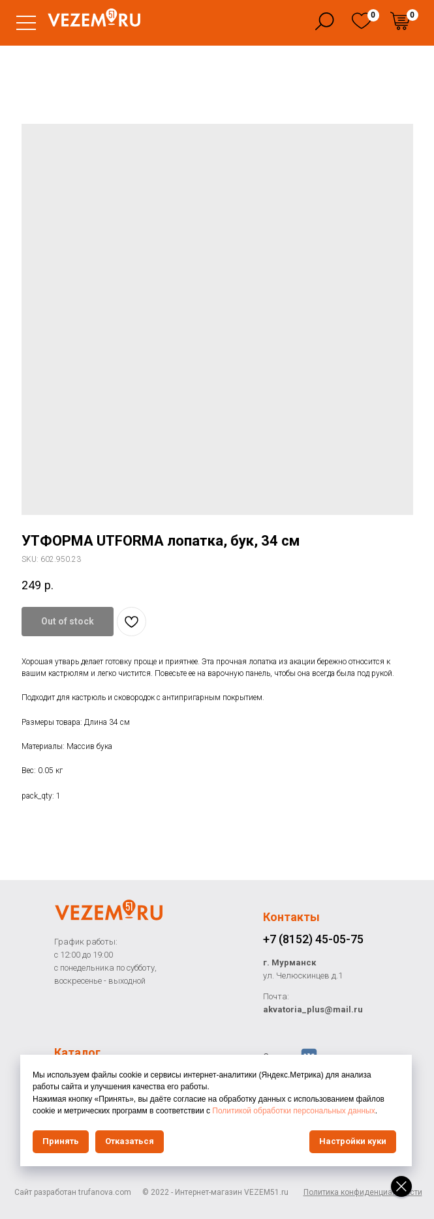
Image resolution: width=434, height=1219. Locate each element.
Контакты (291, 917)
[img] (361, 21)
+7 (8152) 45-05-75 (313, 939)
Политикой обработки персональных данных (293, 1110)
